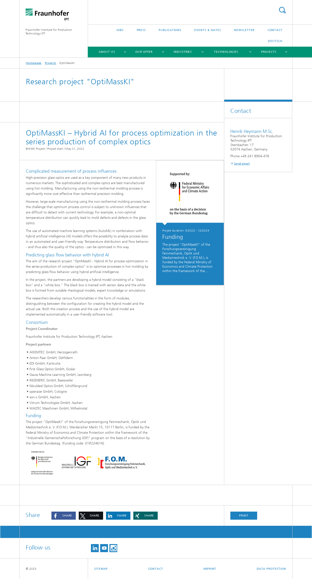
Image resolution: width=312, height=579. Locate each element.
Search (282, 10)
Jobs (120, 30)
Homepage (33, 63)
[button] (63, 516)
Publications (170, 30)
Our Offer (144, 51)
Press (141, 30)
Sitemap (101, 568)
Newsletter (244, 30)
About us (107, 51)
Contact (275, 30)
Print (243, 515)
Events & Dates (207, 30)
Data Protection (271, 568)
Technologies (226, 51)
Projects (268, 51)
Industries (183, 51)
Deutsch (275, 41)
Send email (242, 163)
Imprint (209, 568)
